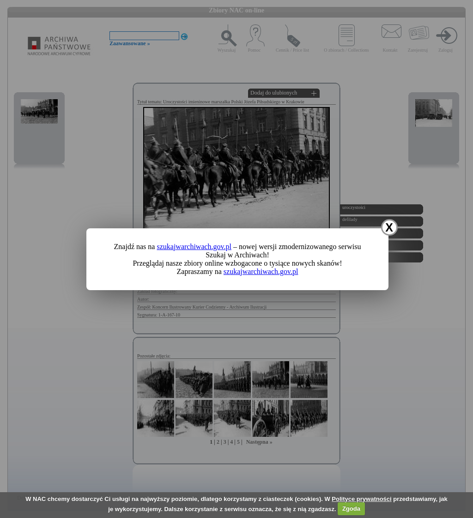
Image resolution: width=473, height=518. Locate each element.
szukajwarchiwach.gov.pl (194, 246)
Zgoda (351, 508)
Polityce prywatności (361, 498)
